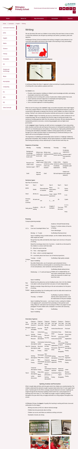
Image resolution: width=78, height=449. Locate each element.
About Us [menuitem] (23, 18)
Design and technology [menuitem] (6, 70)
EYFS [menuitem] (4, 33)
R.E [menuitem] (4, 102)
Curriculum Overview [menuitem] (8, 27)
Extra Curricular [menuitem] (7, 107)
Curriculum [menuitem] (54, 18)
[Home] (4, 23)
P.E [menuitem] (4, 92)
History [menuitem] (5, 53)
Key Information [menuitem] (39, 18)
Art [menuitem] (4, 64)
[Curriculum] (11, 23)
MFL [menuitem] (4, 97)
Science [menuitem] (5, 48)
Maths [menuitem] (5, 43)
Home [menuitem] (8, 18)
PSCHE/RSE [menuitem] (6, 81)
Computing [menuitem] (6, 87)
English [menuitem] (5, 38)
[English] (18, 23)
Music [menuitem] (4, 76)
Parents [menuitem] (70, 18)
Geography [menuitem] (6, 59)
